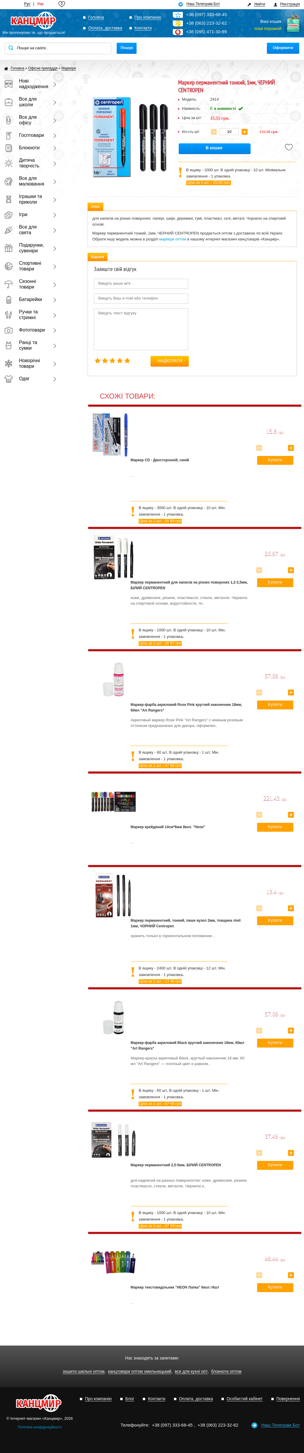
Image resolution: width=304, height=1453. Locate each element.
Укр (40, 4)
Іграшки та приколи (23, 199)
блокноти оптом (226, 1371)
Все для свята (20, 229)
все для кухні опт (191, 1371)
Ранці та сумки (20, 345)
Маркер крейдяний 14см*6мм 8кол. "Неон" (168, 827)
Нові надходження (25, 83)
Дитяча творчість (21, 163)
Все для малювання (24, 181)
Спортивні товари (22, 266)
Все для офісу (20, 120)
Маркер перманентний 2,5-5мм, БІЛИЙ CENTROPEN (176, 1165)
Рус (27, 4)
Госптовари (24, 135)
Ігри (15, 214)
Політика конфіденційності (40, 1427)
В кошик (214, 148)
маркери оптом (172, 239)
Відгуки (97, 257)
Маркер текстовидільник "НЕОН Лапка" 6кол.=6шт (175, 1287)
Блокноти (21, 147)
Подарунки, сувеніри (24, 248)
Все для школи (20, 101)
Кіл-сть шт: (191, 132)
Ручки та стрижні (21, 314)
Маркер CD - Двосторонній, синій (160, 460)
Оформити (283, 47)
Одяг (17, 378)
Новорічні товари (22, 363)
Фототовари (24, 330)
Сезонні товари (20, 284)
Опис (95, 207)
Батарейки (23, 299)
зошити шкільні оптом (83, 1371)
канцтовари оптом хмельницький (140, 1371)
